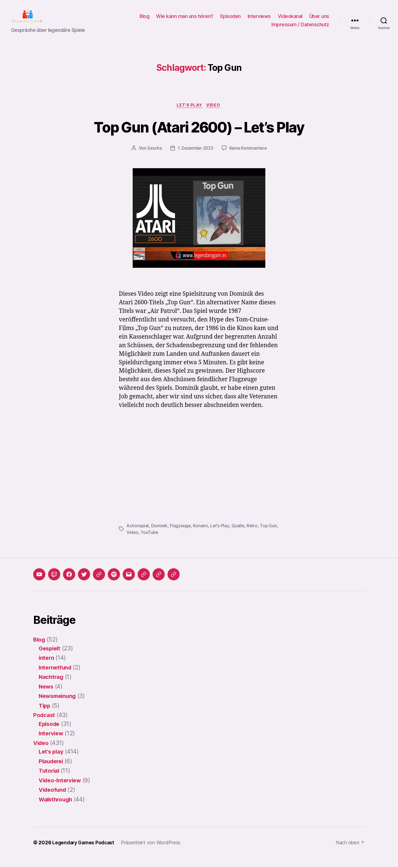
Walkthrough (57, 808)
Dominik (160, 534)
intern (47, 666)
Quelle (239, 534)
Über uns (319, 20)
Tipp (45, 714)
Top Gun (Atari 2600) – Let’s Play (199, 135)
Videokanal (290, 20)
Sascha (153, 157)
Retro (254, 534)
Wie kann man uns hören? (184, 20)
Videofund (53, 798)
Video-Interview (61, 789)
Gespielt (50, 657)
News (46, 695)
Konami (201, 534)
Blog (144, 20)
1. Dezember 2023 (195, 157)
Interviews (259, 20)
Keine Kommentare (249, 157)
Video (214, 113)
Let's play (189, 113)
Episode (50, 732)
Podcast (44, 723)
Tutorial (49, 779)
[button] (144, 583)
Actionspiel (138, 534)
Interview (52, 742)
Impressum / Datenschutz (300, 29)
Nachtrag (51, 685)
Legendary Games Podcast (84, 851)
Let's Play (221, 534)
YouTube (160, 541)
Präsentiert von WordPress (154, 851)
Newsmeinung (58, 704)
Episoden (230, 20)
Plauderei (52, 770)
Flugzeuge (181, 534)
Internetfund (56, 676)
